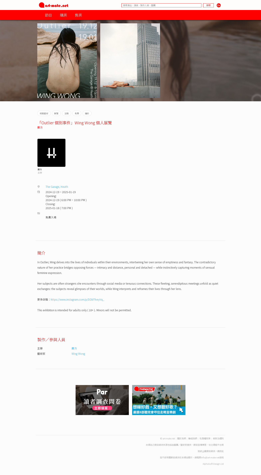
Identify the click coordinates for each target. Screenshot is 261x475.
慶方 (40, 127)
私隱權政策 (205, 438)
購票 (63, 14)
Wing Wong (78, 354)
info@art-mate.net (210, 457)
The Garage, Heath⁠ (57, 187)
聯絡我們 (192, 438)
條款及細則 (218, 438)
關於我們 (181, 438)
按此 (221, 451)
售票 (78, 14)
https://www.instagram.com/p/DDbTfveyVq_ (77, 299)
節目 (48, 14)
